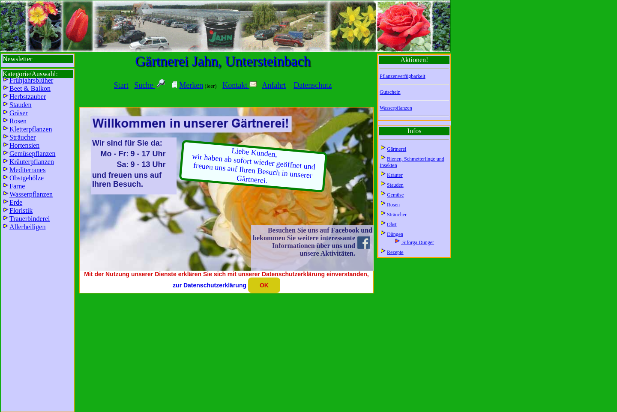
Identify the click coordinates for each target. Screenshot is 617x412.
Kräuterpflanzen (31, 161)
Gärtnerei (396, 149)
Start (121, 85)
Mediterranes (27, 169)
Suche (144, 85)
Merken (191, 85)
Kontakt (239, 85)
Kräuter (395, 175)
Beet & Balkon (30, 88)
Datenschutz (313, 85)
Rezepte (395, 252)
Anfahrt (274, 85)
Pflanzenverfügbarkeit (402, 76)
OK (264, 285)
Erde (15, 202)
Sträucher (397, 215)
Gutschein (390, 92)
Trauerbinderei (29, 218)
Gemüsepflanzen (32, 153)
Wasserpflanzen (396, 108)
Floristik (21, 210)
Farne (17, 186)
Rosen (393, 205)
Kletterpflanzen (30, 129)
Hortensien (24, 145)
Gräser (18, 112)
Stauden (395, 185)
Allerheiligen (27, 226)
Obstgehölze (26, 178)
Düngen (395, 234)
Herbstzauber (27, 96)
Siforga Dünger (417, 242)
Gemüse (395, 195)
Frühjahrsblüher (31, 80)
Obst (392, 224)
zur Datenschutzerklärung (209, 285)
